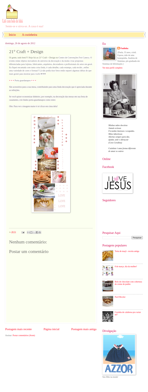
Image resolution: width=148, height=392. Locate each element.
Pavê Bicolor (120, 297)
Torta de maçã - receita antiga (127, 251)
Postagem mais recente (18, 329)
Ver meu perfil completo (112, 68)
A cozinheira (29, 34)
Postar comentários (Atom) (24, 335)
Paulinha (124, 48)
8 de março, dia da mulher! (126, 266)
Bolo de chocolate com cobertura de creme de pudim (128, 283)
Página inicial (51, 329)
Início (12, 34)
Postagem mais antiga (83, 329)
